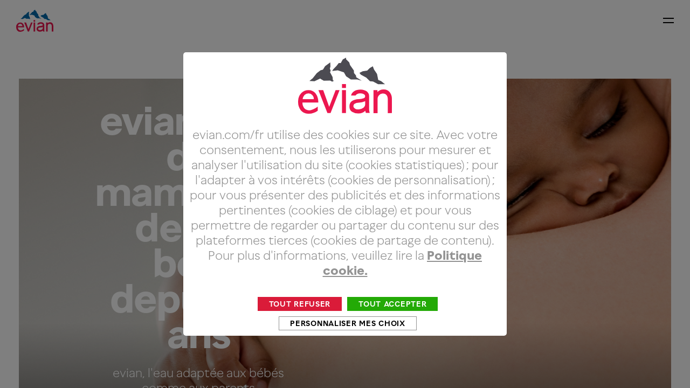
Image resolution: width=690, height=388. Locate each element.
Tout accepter (392, 324)
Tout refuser (300, 324)
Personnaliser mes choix (347, 343)
